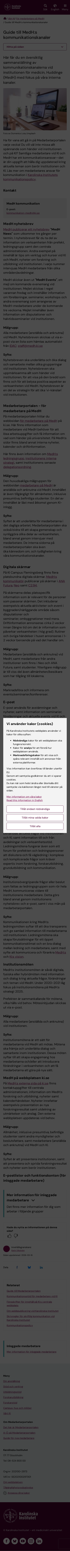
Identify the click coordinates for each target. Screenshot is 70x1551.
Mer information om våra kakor (24, 796)
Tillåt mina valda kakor (35, 817)
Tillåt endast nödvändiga (35, 809)
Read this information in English (25, 800)
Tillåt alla (35, 826)
